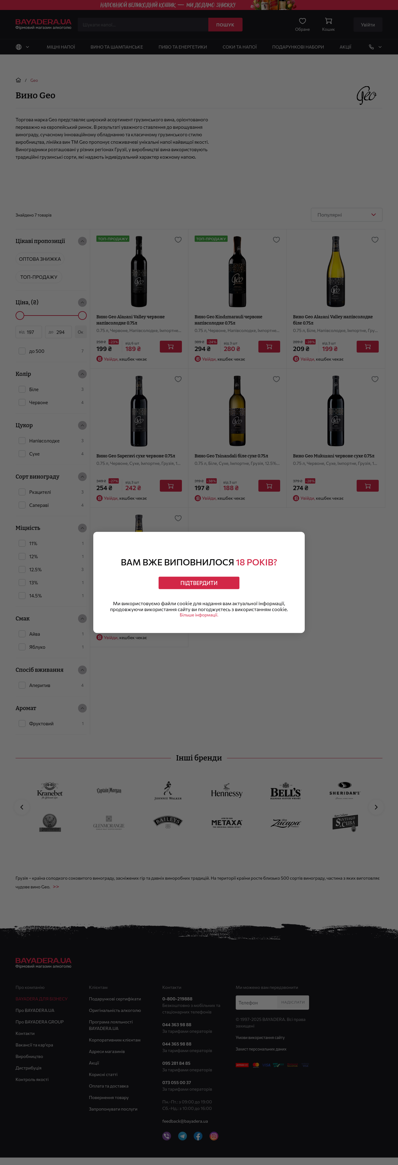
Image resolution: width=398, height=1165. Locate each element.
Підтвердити (199, 580)
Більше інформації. (199, 618)
